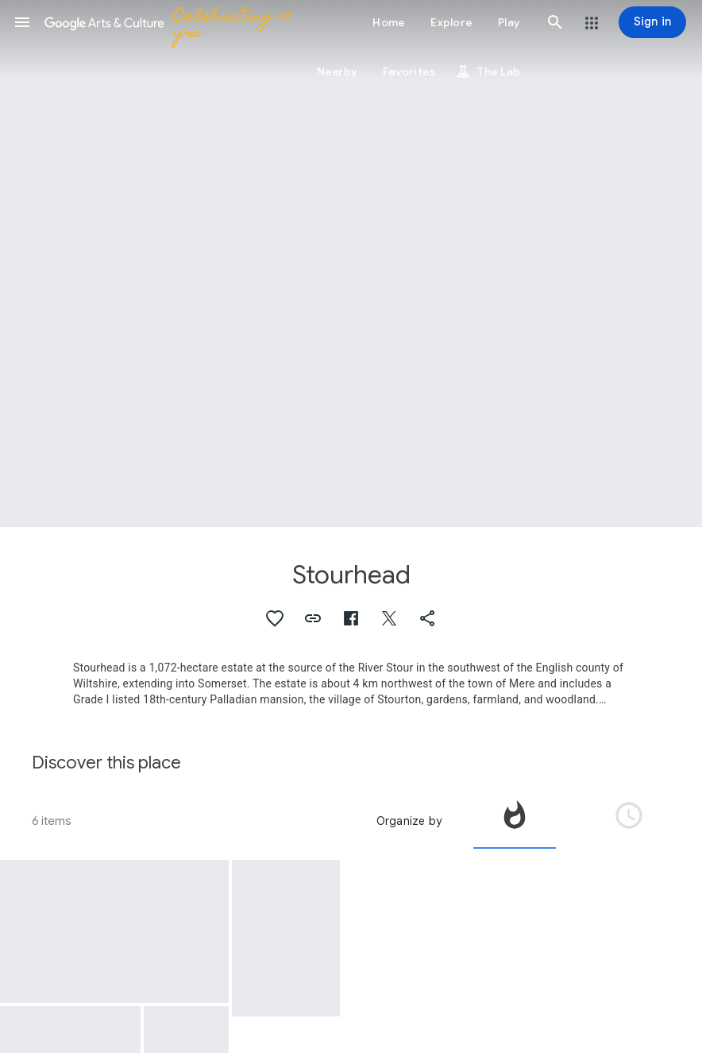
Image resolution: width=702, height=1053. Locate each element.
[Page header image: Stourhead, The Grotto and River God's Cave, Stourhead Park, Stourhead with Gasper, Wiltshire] (351, 263)
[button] (22, 22)
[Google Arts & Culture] (171, 22)
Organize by (409, 821)
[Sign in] (652, 22)
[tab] (514, 821)
